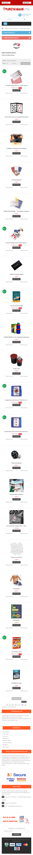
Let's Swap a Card (16, 651)
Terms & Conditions (7, 742)
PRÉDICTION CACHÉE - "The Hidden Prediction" (16, 211)
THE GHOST (16, 589)
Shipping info (6, 738)
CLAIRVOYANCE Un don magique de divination (16, 337)
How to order (6, 747)
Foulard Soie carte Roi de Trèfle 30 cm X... (16, 400)
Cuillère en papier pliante (16, 274)
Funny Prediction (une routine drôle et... (16, 242)
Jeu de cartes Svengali (16, 305)
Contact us (5, 736)
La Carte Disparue (16, 180)
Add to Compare (24, 93)
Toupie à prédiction (16, 463)
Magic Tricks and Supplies (11, 28)
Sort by (4, 60)
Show (4, 63)
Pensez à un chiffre (16, 557)
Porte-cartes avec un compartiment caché (16, 117)
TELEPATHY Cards (16, 683)
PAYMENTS (5, 745)
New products (6, 731)
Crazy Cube (16, 368)
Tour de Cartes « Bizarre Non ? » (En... (16, 526)
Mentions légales (7, 740)
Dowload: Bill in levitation (16, 494)
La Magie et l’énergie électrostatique (16, 148)
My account (6, 2)
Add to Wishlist (9, 93)
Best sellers (6, 734)
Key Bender (16, 620)
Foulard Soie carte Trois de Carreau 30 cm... (16, 431)
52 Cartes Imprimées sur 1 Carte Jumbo (16, 85)
